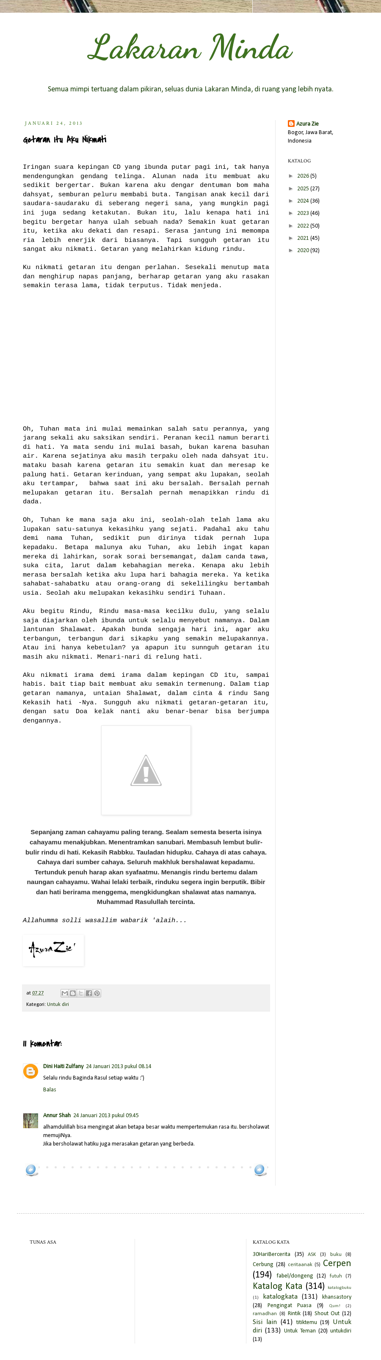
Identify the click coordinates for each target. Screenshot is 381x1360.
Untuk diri (58, 1004)
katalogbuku (339, 1288)
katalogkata (280, 1296)
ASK (312, 1254)
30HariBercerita (271, 1254)
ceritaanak (300, 1264)
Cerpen (337, 1264)
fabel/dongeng (294, 1276)
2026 (303, 176)
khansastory (336, 1297)
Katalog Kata (278, 1286)
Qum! (334, 1306)
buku (336, 1254)
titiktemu (306, 1322)
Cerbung (263, 1264)
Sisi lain (265, 1322)
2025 (303, 189)
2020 (303, 250)
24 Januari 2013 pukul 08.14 (119, 1066)
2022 (303, 226)
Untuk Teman (300, 1331)
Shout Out (327, 1314)
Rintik (294, 1314)
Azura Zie (307, 124)
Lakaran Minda (190, 46)
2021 (303, 238)
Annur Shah (57, 1116)
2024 (303, 201)
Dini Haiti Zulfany (63, 1066)
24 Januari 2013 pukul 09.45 (106, 1116)
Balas (49, 1090)
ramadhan (265, 1313)
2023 (303, 213)
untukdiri (340, 1331)
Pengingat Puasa (290, 1305)
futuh (336, 1276)
